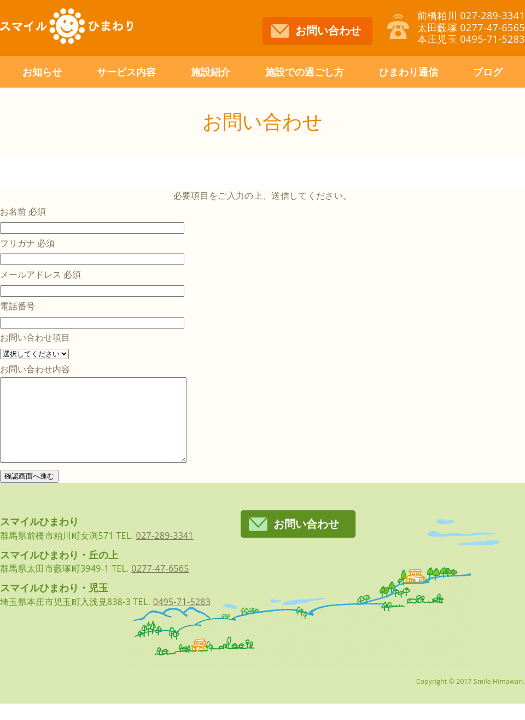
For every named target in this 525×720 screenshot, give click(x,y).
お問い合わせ (328, 30)
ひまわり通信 (408, 71)
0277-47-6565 (160, 585)
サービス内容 (126, 71)
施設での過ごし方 (304, 71)
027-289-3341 (165, 552)
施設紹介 (210, 71)
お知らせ (42, 71)
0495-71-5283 (182, 618)
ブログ (488, 71)
